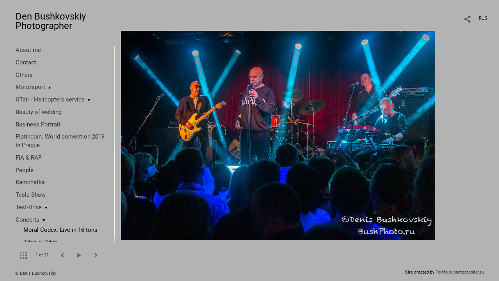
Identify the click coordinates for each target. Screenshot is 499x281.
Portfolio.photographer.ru (459, 272)
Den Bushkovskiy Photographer (51, 21)
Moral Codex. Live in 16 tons (60, 229)
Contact (26, 62)
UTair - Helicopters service (50, 99)
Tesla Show (31, 194)
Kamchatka (30, 182)
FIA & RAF (28, 157)
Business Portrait (38, 124)
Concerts (27, 219)
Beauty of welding (39, 112)
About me (28, 49)
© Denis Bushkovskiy (35, 273)
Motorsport (30, 87)
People (25, 170)
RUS (483, 18)
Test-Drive (29, 207)
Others (24, 74)
